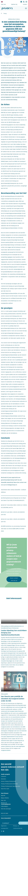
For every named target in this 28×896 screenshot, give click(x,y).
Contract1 (3, 776)
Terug (3, 13)
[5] (24, 374)
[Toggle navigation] (26, 8)
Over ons (3, 4)
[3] (6, 272)
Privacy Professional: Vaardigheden (10, 786)
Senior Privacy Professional (8, 781)
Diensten (3, 779)
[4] (1, 279)
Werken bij (14, 4)
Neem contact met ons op (14, 579)
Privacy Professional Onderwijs (9, 784)
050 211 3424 (4, 813)
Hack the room (5, 789)
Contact (25, 4)
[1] (13, 164)
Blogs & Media (5, 798)
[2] (10, 242)
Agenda (3, 795)
